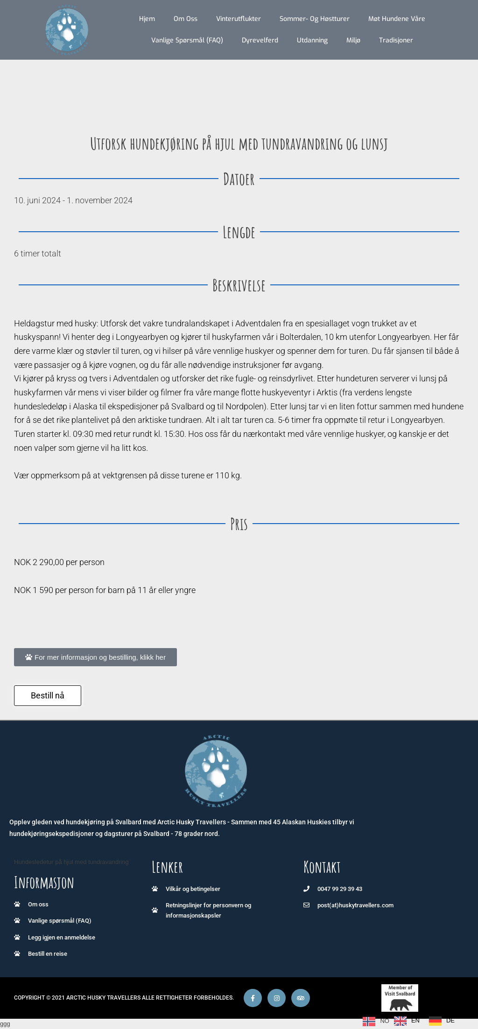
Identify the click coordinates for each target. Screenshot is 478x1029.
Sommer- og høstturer (315, 18)
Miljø (353, 40)
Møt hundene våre (396, 18)
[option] (406, 1021)
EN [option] (415, 1020)
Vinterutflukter (238, 18)
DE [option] (450, 1020)
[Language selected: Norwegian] (411, 1021)
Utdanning (312, 40)
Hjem (147, 18)
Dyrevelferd (260, 40)
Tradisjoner (396, 40)
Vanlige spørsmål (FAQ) (187, 40)
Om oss (185, 18)
